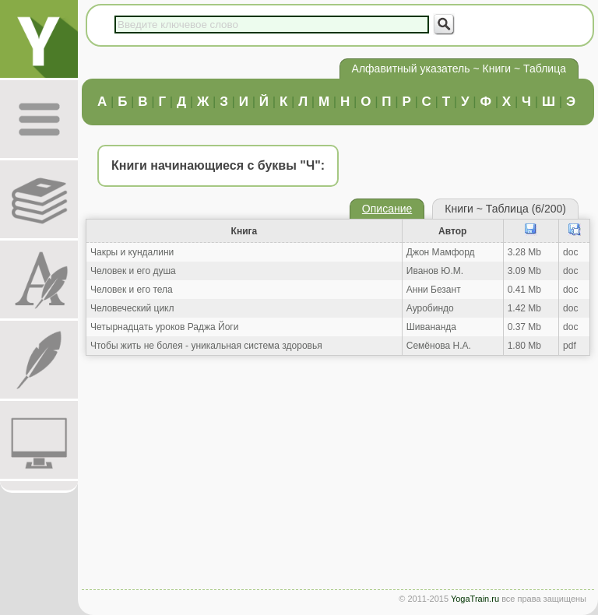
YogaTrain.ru (475, 598)
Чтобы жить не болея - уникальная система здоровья (206, 345)
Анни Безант (433, 289)
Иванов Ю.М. (434, 270)
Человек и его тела (131, 289)
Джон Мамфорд (440, 252)
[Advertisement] (338, 476)
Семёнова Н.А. (438, 345)
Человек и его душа (133, 270)
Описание (387, 208)
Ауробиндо (430, 308)
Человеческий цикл (132, 308)
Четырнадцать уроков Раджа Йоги (164, 327)
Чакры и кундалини (132, 252)
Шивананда (431, 327)
